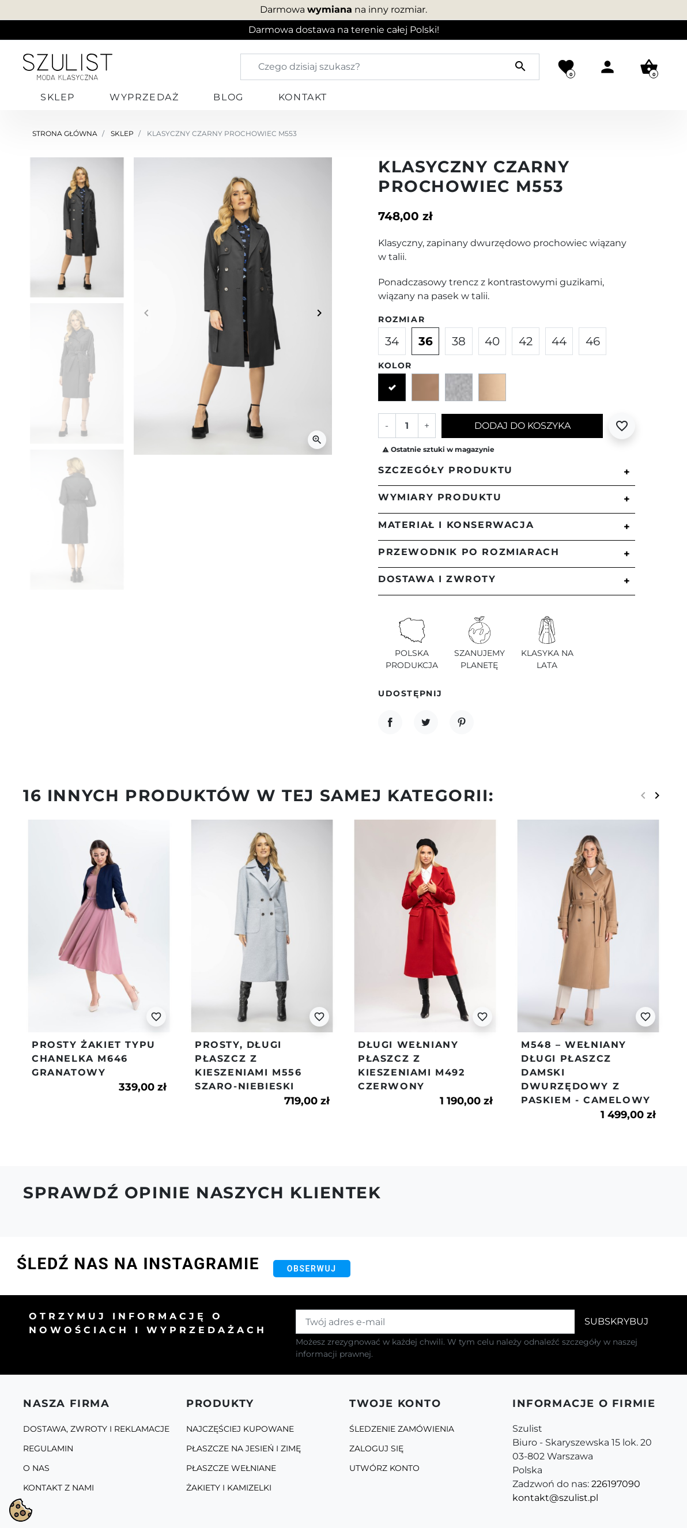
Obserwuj (312, 1268)
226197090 (615, 1483)
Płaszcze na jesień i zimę (243, 1448)
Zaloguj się (376, 1448)
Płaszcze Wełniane (231, 1468)
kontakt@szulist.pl (555, 1497)
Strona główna (64, 133)
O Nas (36, 1468)
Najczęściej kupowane (240, 1429)
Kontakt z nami (58, 1487)
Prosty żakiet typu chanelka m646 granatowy (94, 1058)
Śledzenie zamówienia (401, 1429)
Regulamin (48, 1448)
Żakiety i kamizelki (228, 1487)
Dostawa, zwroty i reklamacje (96, 1429)
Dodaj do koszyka (522, 425)
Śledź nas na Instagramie (138, 1263)
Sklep (122, 133)
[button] (649, 67)
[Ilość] (406, 425)
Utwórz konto (384, 1468)
